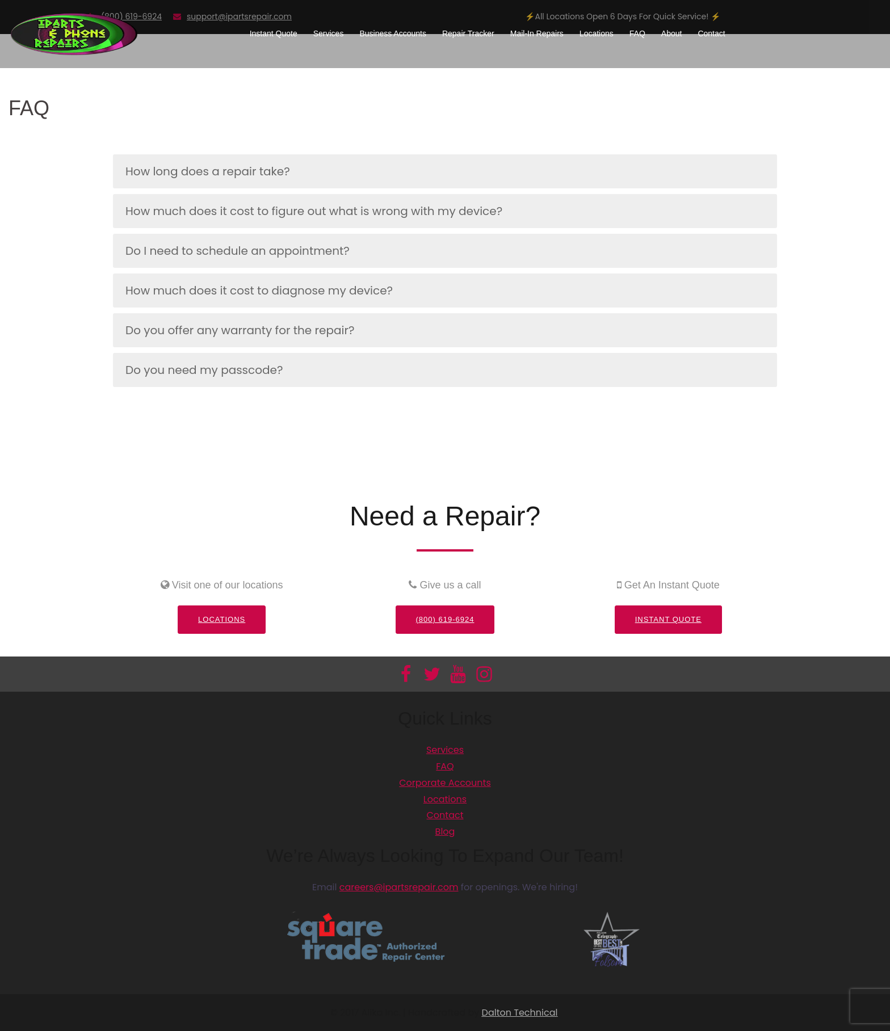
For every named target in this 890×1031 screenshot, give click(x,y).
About (671, 33)
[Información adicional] (74, 33)
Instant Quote (273, 33)
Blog (445, 831)
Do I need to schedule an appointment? (237, 251)
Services (328, 33)
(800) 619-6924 (445, 619)
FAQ (637, 33)
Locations (597, 33)
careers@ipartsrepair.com (399, 887)
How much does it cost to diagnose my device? (259, 290)
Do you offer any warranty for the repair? (239, 330)
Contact (711, 33)
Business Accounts (392, 33)
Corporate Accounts (445, 782)
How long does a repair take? (207, 171)
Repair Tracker (468, 33)
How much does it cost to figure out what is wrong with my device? (313, 211)
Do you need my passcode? (204, 370)
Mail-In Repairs (537, 33)
